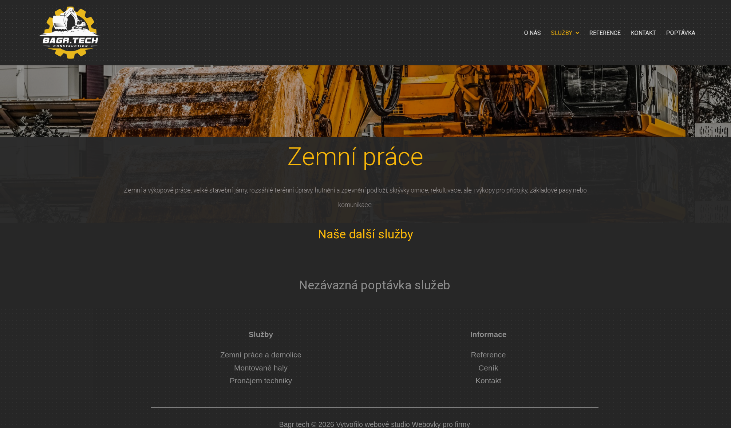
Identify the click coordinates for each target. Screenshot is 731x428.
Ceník (488, 368)
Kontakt (691, 32)
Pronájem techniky (261, 380)
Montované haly (261, 368)
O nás (581, 32)
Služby (614, 32)
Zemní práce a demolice (260, 354)
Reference (653, 32)
